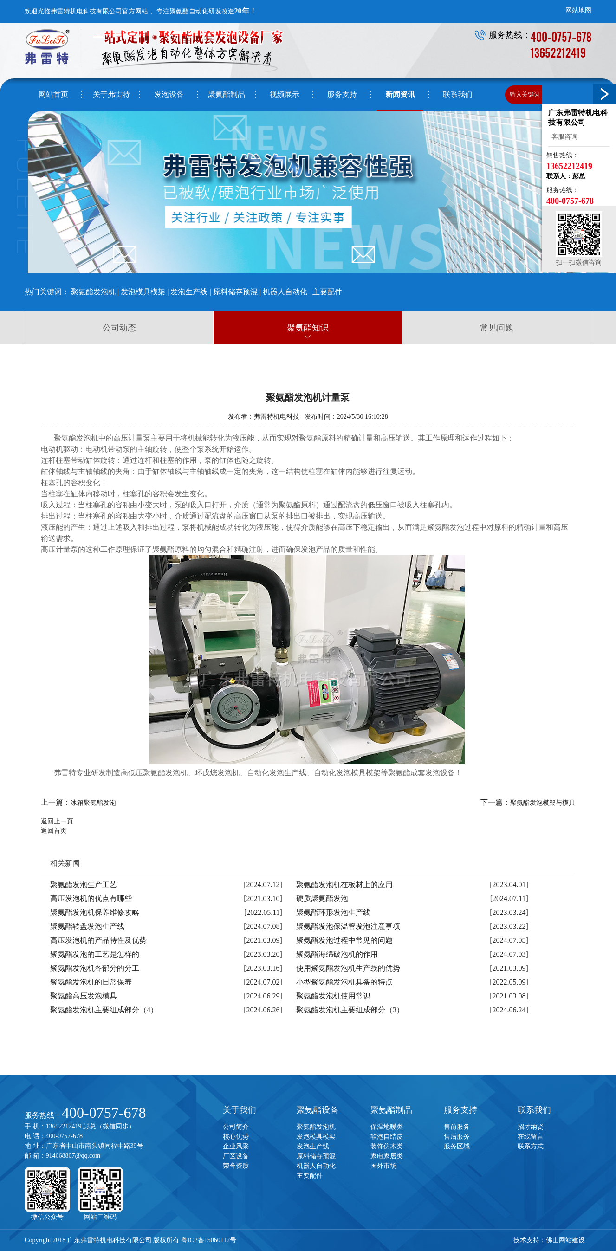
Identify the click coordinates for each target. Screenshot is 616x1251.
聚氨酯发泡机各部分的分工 (94, 968)
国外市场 (383, 1165)
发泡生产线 (188, 292)
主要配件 (327, 292)
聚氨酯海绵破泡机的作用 (337, 954)
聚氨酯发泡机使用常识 (333, 996)
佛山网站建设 (565, 1240)
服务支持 (460, 1110)
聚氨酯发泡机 (93, 292)
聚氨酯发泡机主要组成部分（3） (350, 1010)
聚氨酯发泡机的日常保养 (91, 982)
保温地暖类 (386, 1126)
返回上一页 (57, 821)
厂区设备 (236, 1156)
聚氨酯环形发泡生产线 (333, 912)
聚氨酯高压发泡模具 (83, 996)
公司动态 (119, 327)
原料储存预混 (235, 292)
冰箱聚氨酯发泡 (93, 802)
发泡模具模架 (143, 292)
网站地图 (578, 10)
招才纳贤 (531, 1126)
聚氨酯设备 (317, 1110)
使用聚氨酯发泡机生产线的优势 (348, 968)
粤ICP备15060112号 (208, 1240)
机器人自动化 (285, 292)
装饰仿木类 (386, 1146)
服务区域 (457, 1146)
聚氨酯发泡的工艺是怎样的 (94, 954)
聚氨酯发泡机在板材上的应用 (344, 884)
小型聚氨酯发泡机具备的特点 (344, 982)
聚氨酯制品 (391, 1110)
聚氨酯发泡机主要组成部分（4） (104, 1010)
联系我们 (534, 1110)
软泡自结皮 (386, 1136)
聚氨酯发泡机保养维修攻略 (94, 912)
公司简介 (236, 1126)
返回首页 (54, 830)
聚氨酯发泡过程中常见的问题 (344, 940)
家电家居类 (386, 1156)
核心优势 (236, 1136)
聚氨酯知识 (308, 327)
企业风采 (236, 1146)
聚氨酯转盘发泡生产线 (87, 926)
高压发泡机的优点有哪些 (91, 898)
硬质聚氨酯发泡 (322, 898)
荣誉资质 (236, 1165)
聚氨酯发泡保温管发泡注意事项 (348, 926)
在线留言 (531, 1136)
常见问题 (496, 327)
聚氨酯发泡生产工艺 (83, 884)
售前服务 (457, 1126)
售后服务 (457, 1136)
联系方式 (531, 1146)
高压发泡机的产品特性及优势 (98, 940)
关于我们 (239, 1110)
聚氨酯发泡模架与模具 (542, 802)
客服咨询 (562, 136)
